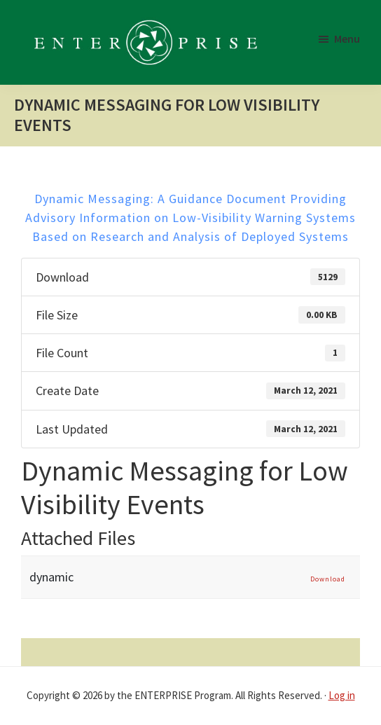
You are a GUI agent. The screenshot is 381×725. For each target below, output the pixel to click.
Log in (341, 695)
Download (327, 579)
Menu (347, 39)
